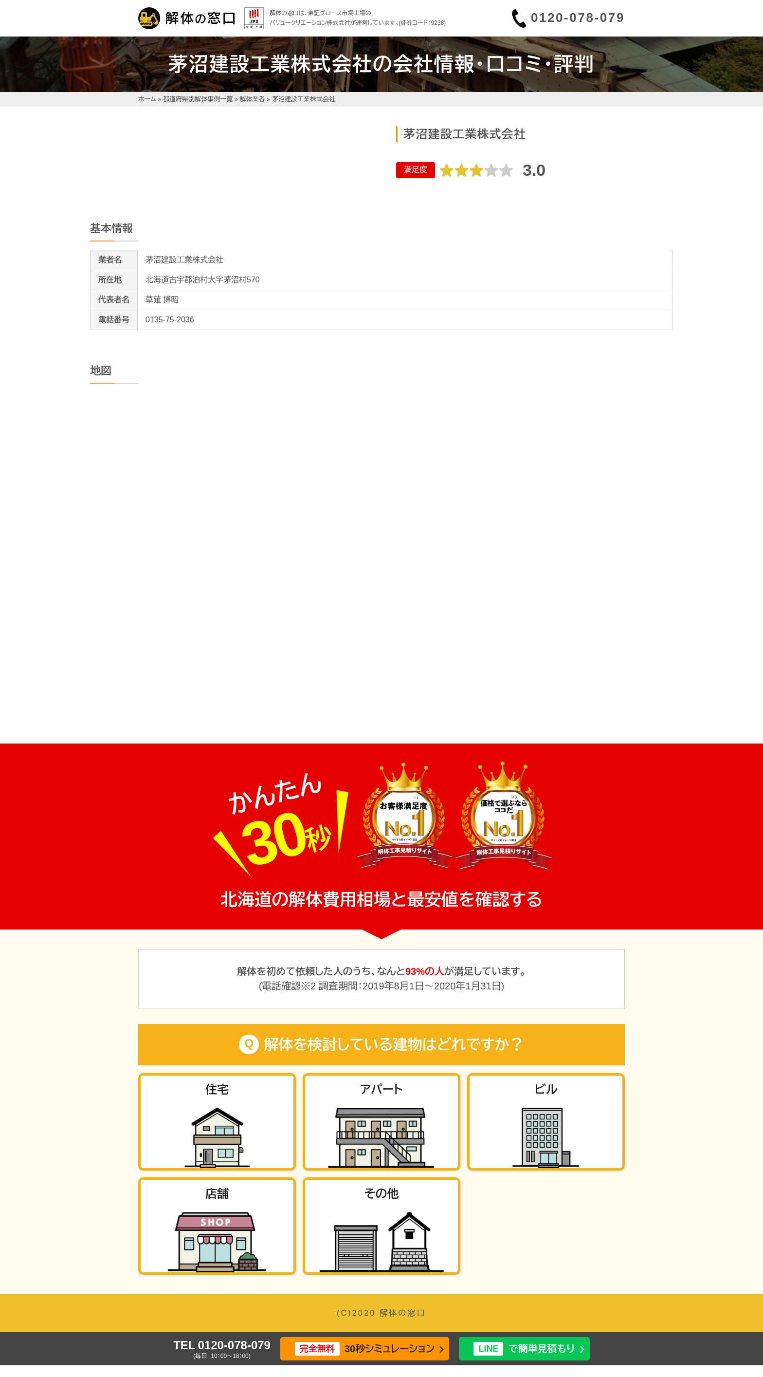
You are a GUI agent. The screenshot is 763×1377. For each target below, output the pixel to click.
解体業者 (252, 99)
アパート (381, 1089)
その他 (381, 1193)
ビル (545, 1089)
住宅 (217, 1089)
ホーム (147, 99)
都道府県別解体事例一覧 (198, 99)
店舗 (217, 1193)
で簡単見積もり (524, 1349)
